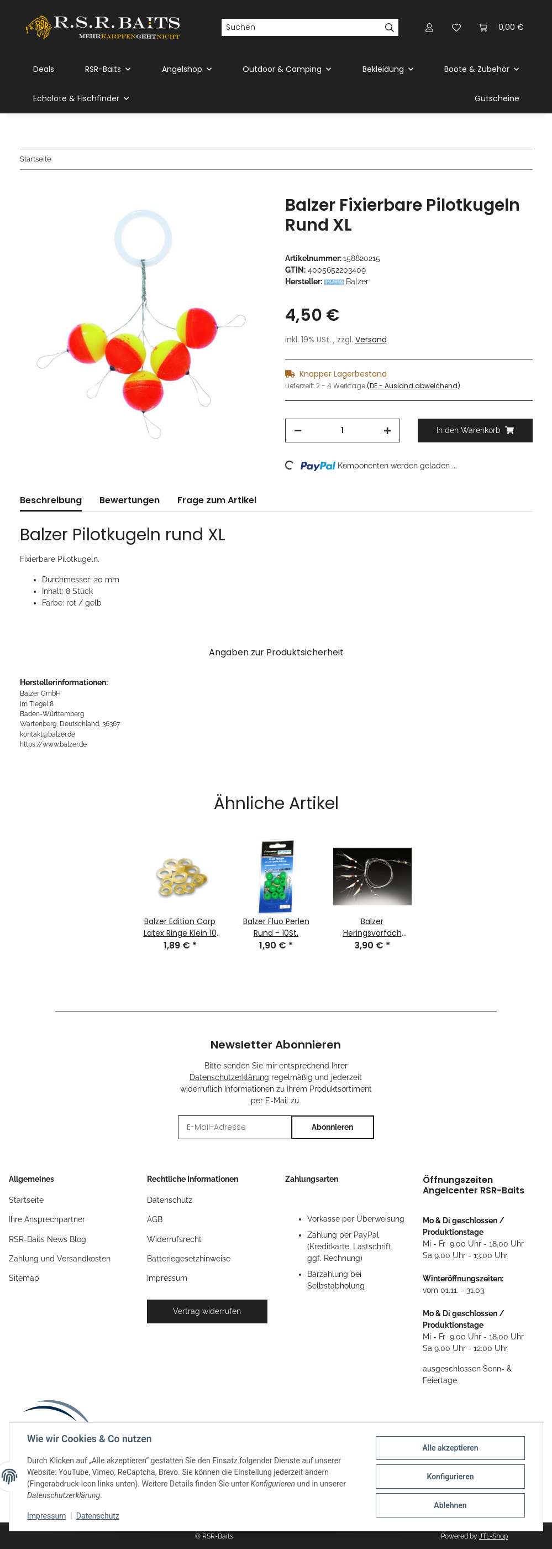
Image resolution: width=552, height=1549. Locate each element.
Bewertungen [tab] (129, 500)
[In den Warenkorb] (29, 189)
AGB (154, 1219)
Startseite (26, 1200)
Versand (371, 339)
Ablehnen (450, 1505)
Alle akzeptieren (450, 1447)
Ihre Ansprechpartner (47, 1219)
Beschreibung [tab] (51, 500)
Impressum (46, 1515)
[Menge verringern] (298, 430)
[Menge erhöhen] (387, 430)
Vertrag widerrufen (207, 1311)
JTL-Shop (493, 1536)
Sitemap (24, 1278)
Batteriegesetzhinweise (188, 1258)
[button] (430, 27)
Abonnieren (332, 1127)
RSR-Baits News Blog (47, 1239)
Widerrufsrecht (174, 1239)
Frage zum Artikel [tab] (216, 500)
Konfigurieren (450, 1476)
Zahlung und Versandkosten (60, 1258)
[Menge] (342, 430)
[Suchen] (301, 27)
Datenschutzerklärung (229, 1077)
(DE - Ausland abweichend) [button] (413, 385)
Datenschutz (97, 1515)
